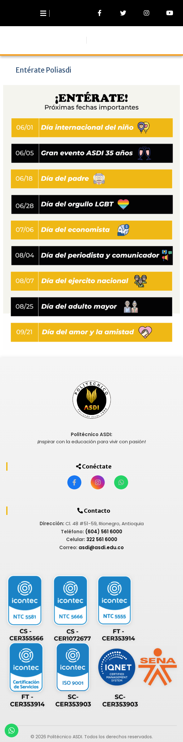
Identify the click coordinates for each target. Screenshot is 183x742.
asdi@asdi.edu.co (101, 547)
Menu (90, 40)
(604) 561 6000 (103, 531)
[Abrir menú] (47, 13)
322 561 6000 (101, 539)
